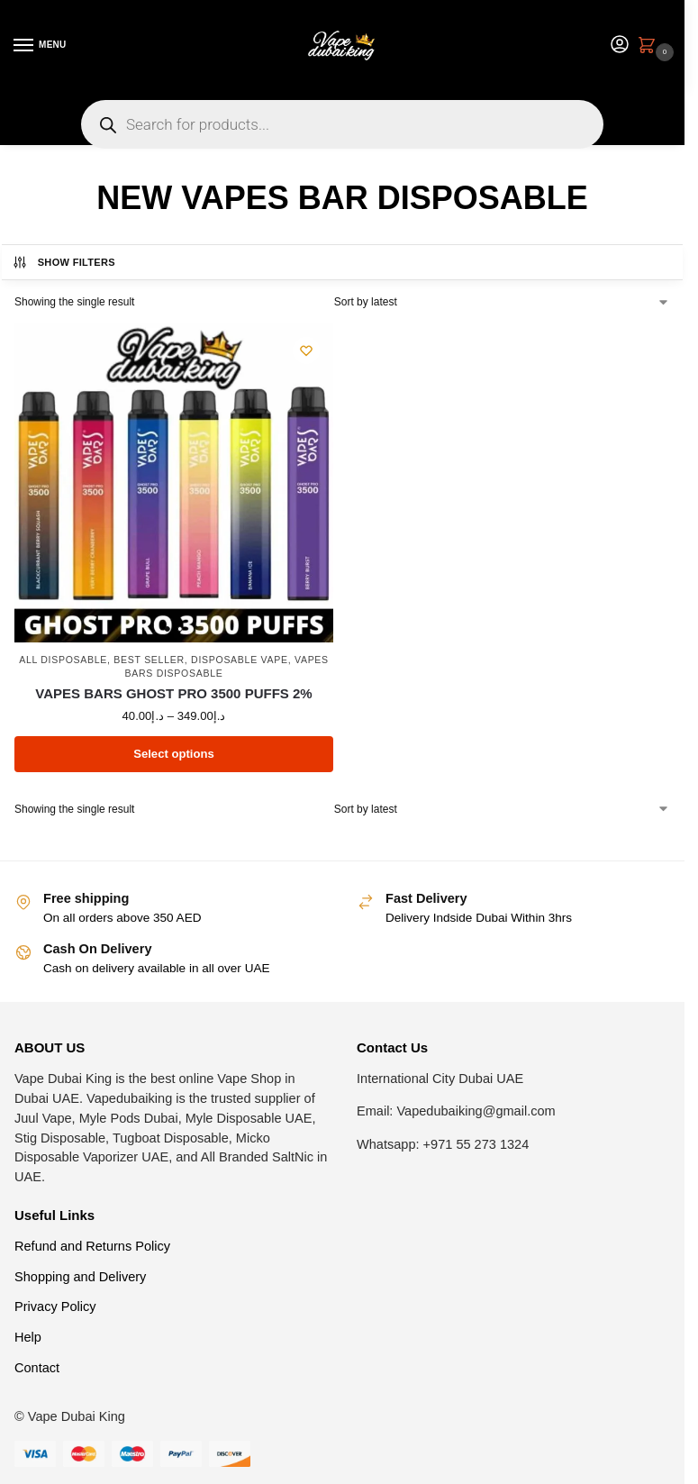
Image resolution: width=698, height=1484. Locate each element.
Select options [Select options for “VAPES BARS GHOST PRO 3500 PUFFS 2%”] (173, 753)
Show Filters (63, 262)
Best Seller (148, 659)
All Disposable (63, 659)
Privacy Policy (55, 1306)
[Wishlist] (306, 350)
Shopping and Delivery (80, 1277)
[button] (650, 46)
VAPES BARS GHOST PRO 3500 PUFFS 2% (173, 693)
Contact (36, 1368)
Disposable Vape (239, 659)
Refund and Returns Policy (92, 1246)
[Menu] (41, 45)
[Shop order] (502, 302)
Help (27, 1337)
